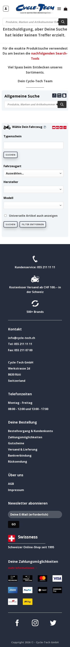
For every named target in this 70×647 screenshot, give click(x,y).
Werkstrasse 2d (19, 368)
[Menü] (59, 8)
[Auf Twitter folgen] (53, 623)
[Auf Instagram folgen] (35, 623)
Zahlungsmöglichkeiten (25, 437)
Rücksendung (17, 461)
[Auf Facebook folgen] (17, 623)
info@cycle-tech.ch (21, 338)
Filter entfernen (33, 224)
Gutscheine (16, 443)
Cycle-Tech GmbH (20, 362)
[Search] (62, 21)
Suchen (10, 154)
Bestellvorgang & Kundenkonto (30, 431)
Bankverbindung (20, 455)
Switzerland (16, 381)
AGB (11, 484)
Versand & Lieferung (22, 449)
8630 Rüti (14, 374)
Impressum (16, 490)
